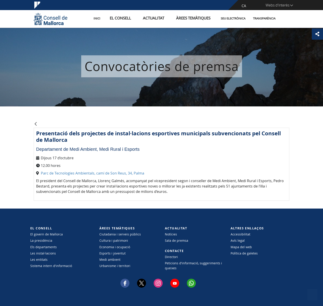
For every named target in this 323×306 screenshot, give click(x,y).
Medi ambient (109, 259)
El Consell (136, 19)
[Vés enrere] (36, 124)
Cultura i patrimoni (113, 240)
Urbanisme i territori (114, 266)
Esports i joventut (112, 253)
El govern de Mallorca (46, 234)
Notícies (171, 234)
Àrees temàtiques (196, 19)
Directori (171, 257)
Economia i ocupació (114, 247)
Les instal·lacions (43, 253)
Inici (116, 19)
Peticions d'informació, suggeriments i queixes (193, 265)
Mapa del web (241, 247)
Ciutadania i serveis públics (120, 234)
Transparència (264, 19)
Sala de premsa (176, 240)
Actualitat (164, 19)
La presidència (41, 240)
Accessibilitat (240, 234)
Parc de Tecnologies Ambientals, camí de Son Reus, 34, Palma (92, 173)
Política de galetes (244, 253)
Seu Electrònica (233, 19)
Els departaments (43, 247)
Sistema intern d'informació (51, 266)
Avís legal (238, 240)
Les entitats (39, 259)
